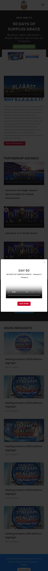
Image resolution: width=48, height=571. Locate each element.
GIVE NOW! (24, 304)
